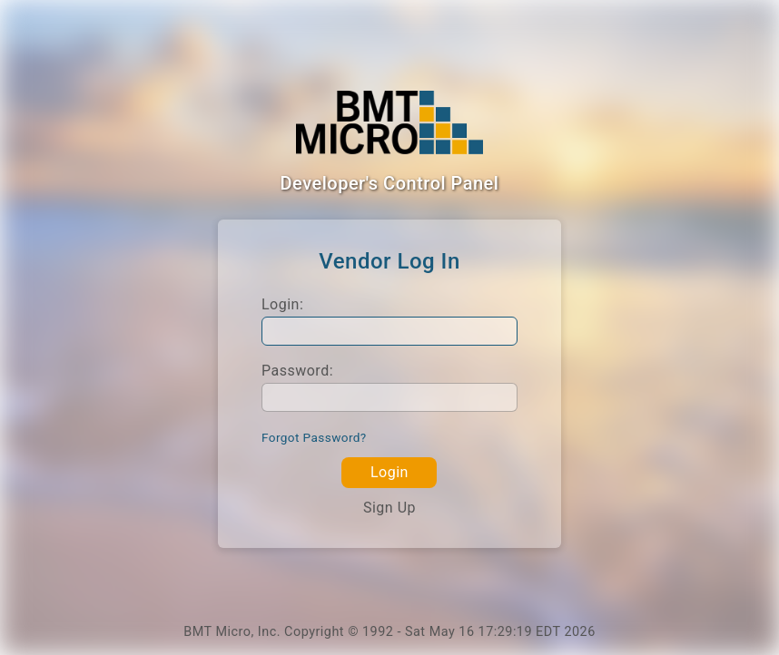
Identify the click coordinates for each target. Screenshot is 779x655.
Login (389, 472)
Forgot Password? (314, 437)
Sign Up (389, 507)
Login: (282, 304)
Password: (297, 370)
